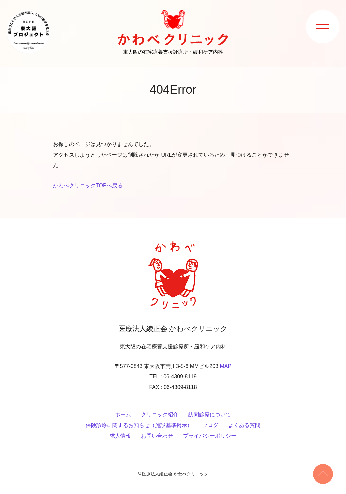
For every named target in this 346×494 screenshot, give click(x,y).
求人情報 (120, 436)
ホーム (123, 414)
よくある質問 (244, 425)
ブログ (210, 425)
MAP (225, 366)
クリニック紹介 (159, 414)
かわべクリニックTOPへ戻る (88, 185)
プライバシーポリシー (209, 436)
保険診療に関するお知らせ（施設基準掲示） (139, 425)
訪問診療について (209, 414)
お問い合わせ (157, 436)
